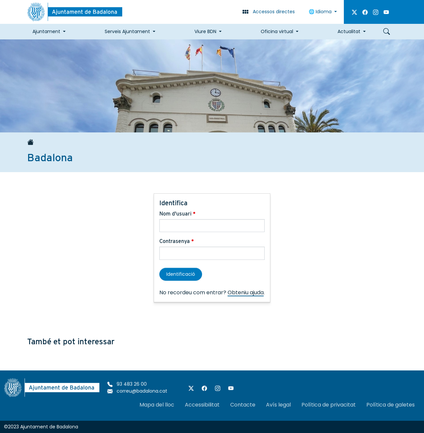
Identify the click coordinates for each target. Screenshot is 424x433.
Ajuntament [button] (46, 31)
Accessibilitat (202, 405)
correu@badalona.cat (137, 391)
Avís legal (278, 405)
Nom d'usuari (177, 214)
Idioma (321, 11)
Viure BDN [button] (205, 31)
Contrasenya (176, 241)
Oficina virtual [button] (277, 31)
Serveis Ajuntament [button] (127, 31)
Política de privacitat (328, 405)
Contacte (242, 405)
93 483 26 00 (127, 384)
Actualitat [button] (349, 31)
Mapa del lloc (156, 405)
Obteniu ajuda (246, 292)
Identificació (180, 274)
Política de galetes (390, 405)
